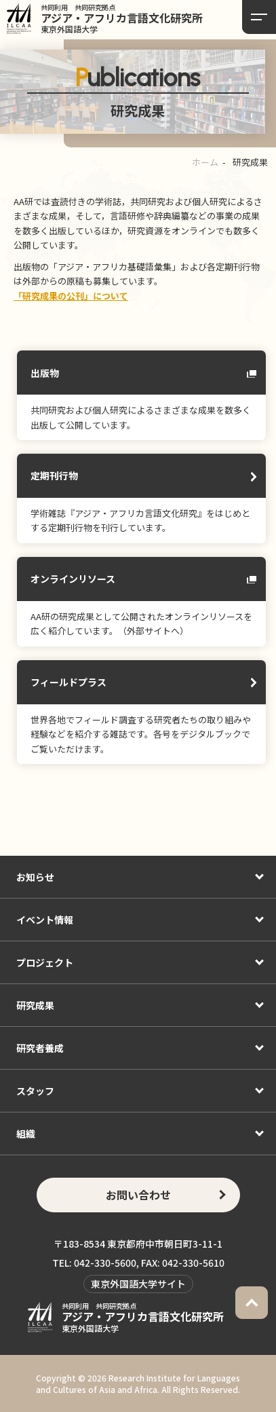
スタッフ (35, 1091)
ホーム (205, 162)
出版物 (45, 373)
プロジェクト (44, 962)
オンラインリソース (73, 578)
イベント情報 (44, 919)
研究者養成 (40, 1048)
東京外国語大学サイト (138, 1283)
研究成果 (35, 1005)
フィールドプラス (68, 682)
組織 (25, 1133)
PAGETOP (251, 1302)
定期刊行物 (54, 475)
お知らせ (35, 877)
